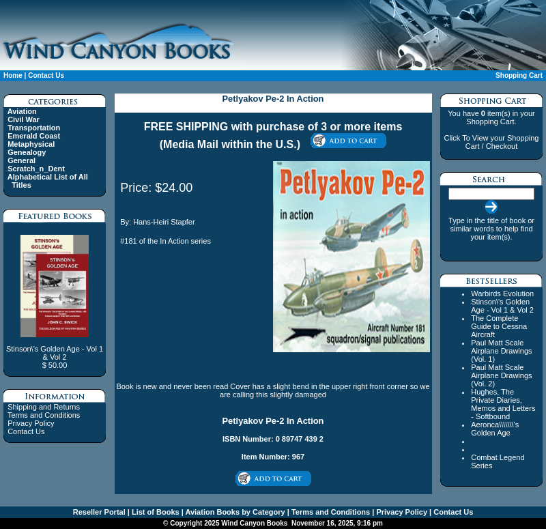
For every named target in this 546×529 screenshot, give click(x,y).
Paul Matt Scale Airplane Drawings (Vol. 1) (501, 351)
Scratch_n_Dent (36, 169)
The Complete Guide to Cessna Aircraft (499, 326)
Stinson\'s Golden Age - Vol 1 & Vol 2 (502, 306)
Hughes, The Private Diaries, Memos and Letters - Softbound (503, 404)
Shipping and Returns (44, 407)
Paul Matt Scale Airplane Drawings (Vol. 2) (501, 375)
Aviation (22, 111)
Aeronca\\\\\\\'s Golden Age (495, 428)
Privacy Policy (31, 423)
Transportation (34, 128)
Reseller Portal (99, 512)
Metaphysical (31, 144)
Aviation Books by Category (234, 512)
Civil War (24, 119)
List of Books (154, 512)
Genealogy (27, 152)
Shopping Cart (519, 75)
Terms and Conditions (44, 415)
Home (13, 75)
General (21, 160)
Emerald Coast (34, 136)
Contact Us (46, 75)
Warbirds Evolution (502, 293)
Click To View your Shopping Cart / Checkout (491, 142)
